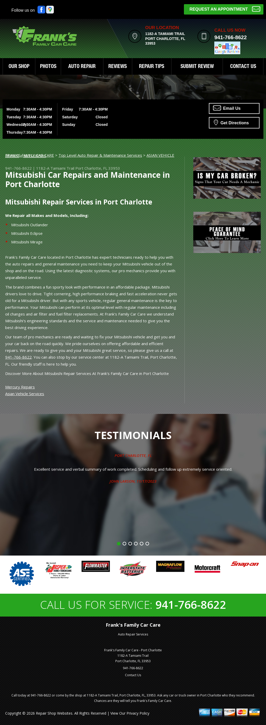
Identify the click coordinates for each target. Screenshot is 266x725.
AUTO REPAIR (82, 67)
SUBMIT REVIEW (197, 67)
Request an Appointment (224, 8)
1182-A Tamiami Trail (55, 168)
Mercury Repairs (20, 386)
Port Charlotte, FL (133, 455)
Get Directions (231, 122)
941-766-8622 (230, 37)
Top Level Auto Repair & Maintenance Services (100, 155)
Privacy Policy (138, 713)
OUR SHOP (19, 67)
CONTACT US (243, 67)
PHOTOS (48, 67)
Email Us (227, 108)
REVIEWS (117, 67)
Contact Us (133, 675)
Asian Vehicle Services (24, 393)
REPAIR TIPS (151, 67)
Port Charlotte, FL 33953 (97, 168)
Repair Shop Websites (54, 713)
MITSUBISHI (34, 155)
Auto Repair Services (133, 634)
